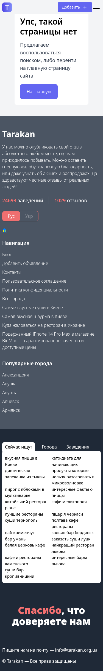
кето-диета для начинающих (67, 461)
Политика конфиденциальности (35, 290)
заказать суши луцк (71, 539)
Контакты (11, 272)
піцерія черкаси (67, 514)
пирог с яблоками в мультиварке (24, 492)
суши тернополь (21, 520)
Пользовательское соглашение (34, 281)
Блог (7, 254)
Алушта (10, 392)
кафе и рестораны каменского (23, 560)
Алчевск (10, 401)
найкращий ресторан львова (73, 548)
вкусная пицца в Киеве (21, 461)
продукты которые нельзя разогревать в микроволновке (73, 477)
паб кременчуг (20, 532)
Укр (29, 216)
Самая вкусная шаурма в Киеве (34, 316)
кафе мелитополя (69, 501)
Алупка (9, 384)
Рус (11, 216)
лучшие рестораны (24, 514)
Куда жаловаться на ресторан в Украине (43, 325)
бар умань (15, 539)
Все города (13, 299)
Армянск (11, 410)
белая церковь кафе (25, 545)
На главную (39, 92)
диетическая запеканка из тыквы (25, 473)
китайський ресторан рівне (26, 505)
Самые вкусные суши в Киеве (32, 307)
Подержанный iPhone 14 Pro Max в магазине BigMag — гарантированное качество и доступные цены (48, 340)
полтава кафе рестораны (65, 523)
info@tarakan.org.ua (76, 650)
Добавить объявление (25, 263)
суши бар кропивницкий (19, 573)
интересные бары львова (69, 560)
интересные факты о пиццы (72, 492)
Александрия (15, 375)
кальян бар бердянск (73, 532)
